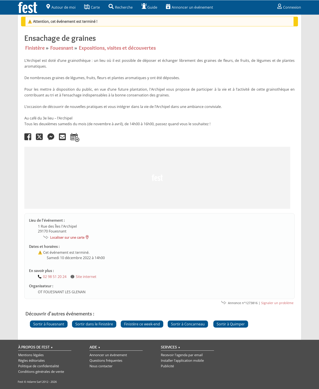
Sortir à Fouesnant (48, 324)
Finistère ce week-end (142, 324)
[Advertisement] (157, 178)
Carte (92, 7)
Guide (149, 7)
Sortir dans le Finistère (94, 324)
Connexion (289, 7)
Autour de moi (61, 7)
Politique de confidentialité (38, 366)
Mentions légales (31, 355)
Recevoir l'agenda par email (182, 355)
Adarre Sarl (34, 382)
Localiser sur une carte (67, 237)
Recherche (121, 7)
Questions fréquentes (105, 360)
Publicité (167, 366)
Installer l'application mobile (182, 360)
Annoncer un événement (189, 7)
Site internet (86, 276)
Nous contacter (101, 366)
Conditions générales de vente (41, 371)
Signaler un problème (277, 303)
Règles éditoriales (31, 360)
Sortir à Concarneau (188, 324)
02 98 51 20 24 (54, 276)
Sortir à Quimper (231, 324)
